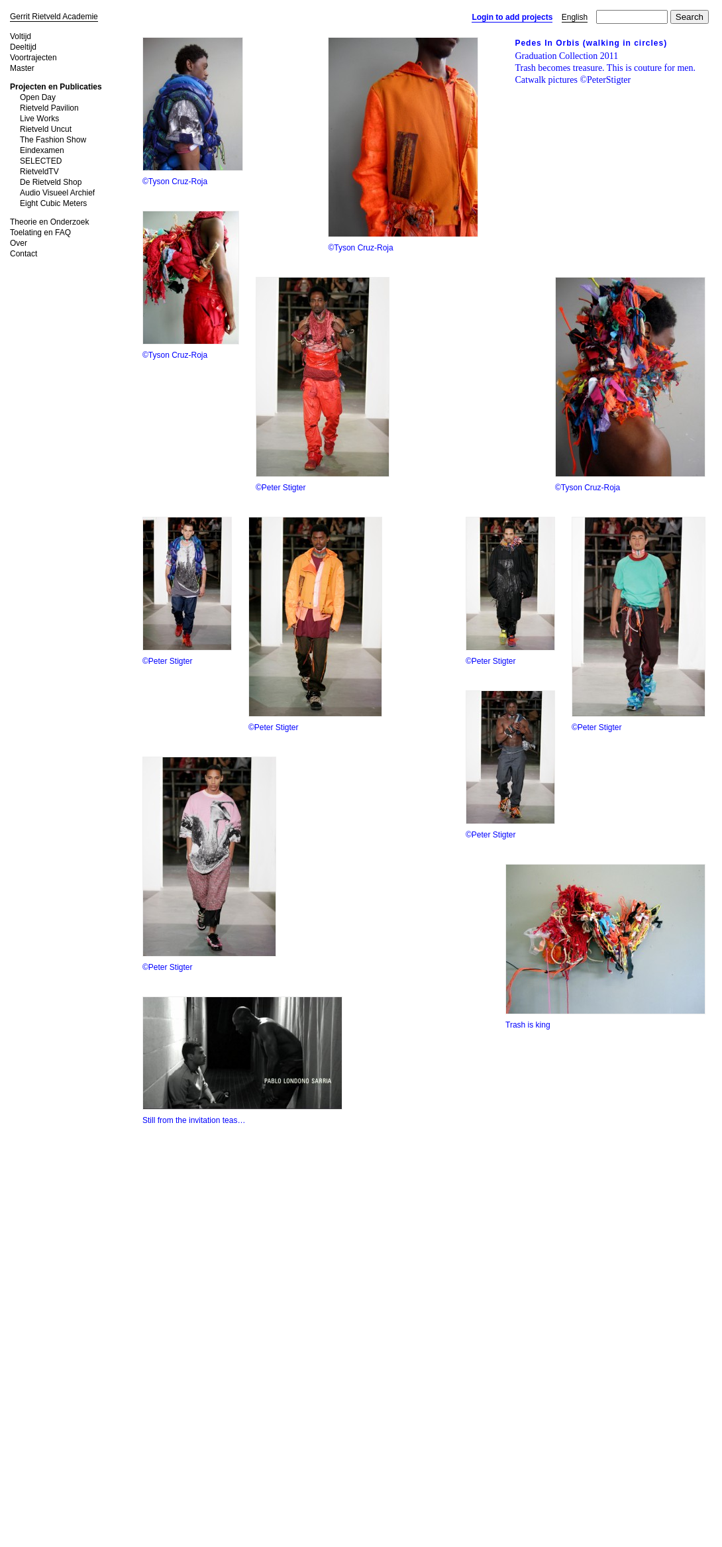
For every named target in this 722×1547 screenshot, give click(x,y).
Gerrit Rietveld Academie (54, 16)
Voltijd (20, 36)
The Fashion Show (53, 139)
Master (22, 68)
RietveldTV (39, 171)
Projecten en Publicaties (56, 86)
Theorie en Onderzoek (49, 222)
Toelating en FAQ (40, 232)
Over (18, 243)
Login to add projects (512, 17)
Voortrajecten (33, 57)
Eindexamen (42, 150)
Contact (23, 253)
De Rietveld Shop (50, 182)
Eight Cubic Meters (53, 203)
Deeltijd (23, 47)
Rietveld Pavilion (49, 108)
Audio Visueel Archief (57, 192)
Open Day (38, 97)
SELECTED (41, 161)
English (575, 17)
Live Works (39, 118)
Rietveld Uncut (46, 129)
